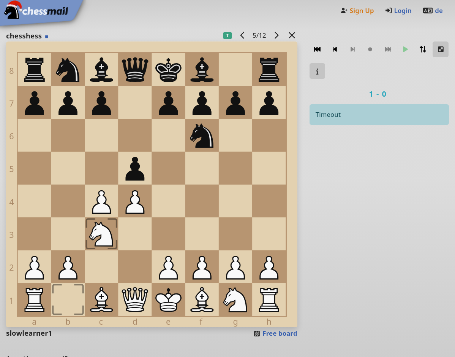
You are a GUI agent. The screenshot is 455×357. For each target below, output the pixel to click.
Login (398, 10)
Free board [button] (275, 333)
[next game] (276, 35)
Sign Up (357, 10)
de (432, 10)
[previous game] (242, 35)
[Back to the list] (291, 35)
